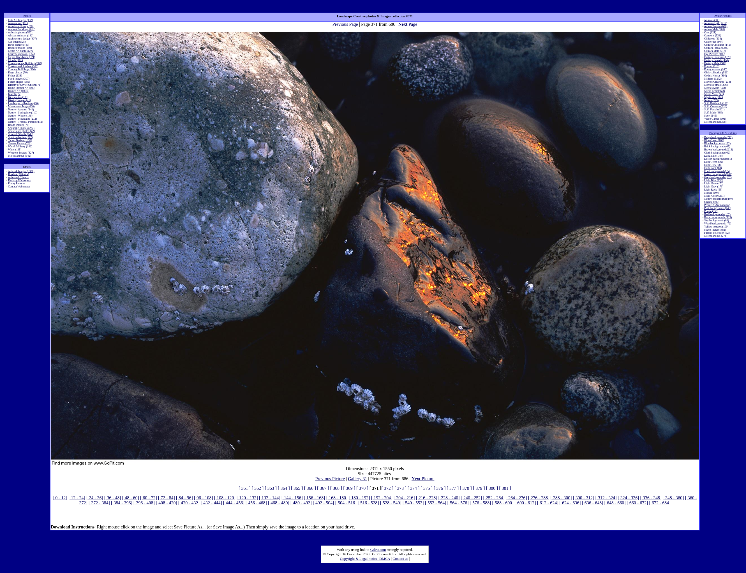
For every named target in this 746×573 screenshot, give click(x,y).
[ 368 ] (336, 488)
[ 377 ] (453, 488)
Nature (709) (711, 100)
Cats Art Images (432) (20, 20)
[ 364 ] (284, 488)
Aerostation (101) (18, 23)
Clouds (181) (15, 60)
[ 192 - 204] (381, 497)
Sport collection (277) (20, 137)
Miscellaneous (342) (19, 155)
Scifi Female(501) (714, 109)
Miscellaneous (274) (715, 235)
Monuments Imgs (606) (21, 106)
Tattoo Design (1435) (20, 140)
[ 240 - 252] (471, 497)
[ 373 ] (400, 488)
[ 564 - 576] (458, 502)
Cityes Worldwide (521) (21, 57)
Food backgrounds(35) (717, 171)
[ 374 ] (414, 488)
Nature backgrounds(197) (718, 198)
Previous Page (345, 24)
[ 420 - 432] (189, 502)
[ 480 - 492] (301, 502)
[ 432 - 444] (211, 502)
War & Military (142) (20, 146)
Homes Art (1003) (18, 90)
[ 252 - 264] (494, 497)
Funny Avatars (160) (715, 69)
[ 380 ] (492, 488)
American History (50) (20, 26)
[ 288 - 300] (561, 497)
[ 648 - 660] (615, 502)
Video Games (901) (715, 118)
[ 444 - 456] (233, 502)
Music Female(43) (714, 90)
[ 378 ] (466, 488)
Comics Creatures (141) (717, 44)
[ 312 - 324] (606, 497)
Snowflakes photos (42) (21, 131)
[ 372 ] (387, 488)
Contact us (400, 558)
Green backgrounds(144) (718, 174)
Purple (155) (711, 211)
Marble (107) (711, 192)
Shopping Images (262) (21, 127)
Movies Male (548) (715, 87)
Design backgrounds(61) (718, 158)
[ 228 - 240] (449, 497)
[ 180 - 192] (359, 497)
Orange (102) (711, 201)
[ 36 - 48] (112, 497)
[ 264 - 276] (516, 497)
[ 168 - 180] (337, 497)
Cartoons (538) (712, 35)
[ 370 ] (362, 488)
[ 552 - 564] (435, 502)
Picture (423, 478)
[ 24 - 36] (94, 497)
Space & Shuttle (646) (20, 134)
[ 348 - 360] (673, 497)
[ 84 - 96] (184, 497)
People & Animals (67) (717, 205)
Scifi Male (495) (713, 112)
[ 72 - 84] (166, 497)
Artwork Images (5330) (21, 171)
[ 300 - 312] (583, 497)
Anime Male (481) (714, 29)
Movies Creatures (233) (717, 81)
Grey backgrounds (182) (718, 177)
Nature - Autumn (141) (21, 109)
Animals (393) (712, 20)
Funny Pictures (16, 183)
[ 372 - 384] (99, 502)
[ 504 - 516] (346, 502)
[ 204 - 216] (404, 497)
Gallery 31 (357, 478)
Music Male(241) (714, 94)
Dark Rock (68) (713, 168)
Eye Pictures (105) (714, 53)
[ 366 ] (310, 488)
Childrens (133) (713, 38)
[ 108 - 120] (224, 497)
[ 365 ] (297, 488)
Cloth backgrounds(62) (717, 152)
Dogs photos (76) (17, 72)
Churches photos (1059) (21, 53)
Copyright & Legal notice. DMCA (365, 558)
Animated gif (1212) (715, 23)
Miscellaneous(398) (715, 121)
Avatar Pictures (722, 15)
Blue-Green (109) (714, 140)
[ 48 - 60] (130, 497)
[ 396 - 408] (144, 502)
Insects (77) (14, 94)
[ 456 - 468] (256, 502)
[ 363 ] (271, 488)
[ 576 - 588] (480, 502)
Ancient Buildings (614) (21, 29)
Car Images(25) (17, 41)
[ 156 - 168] (314, 497)
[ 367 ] (323, 488)
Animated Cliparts (18, 177)
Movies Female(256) (716, 84)
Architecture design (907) (22, 38)
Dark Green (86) (713, 161)
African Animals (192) (20, 35)
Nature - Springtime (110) (22, 112)
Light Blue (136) (713, 180)
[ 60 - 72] (148, 497)
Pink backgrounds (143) (717, 208)
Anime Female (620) (715, 26)
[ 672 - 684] (659, 502)
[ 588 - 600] (503, 502)
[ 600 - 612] (525, 502)
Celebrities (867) (713, 41)
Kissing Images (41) (19, 100)
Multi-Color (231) (714, 195)
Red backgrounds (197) (717, 214)
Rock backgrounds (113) (718, 217)
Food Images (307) (18, 78)
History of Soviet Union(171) (24, 84)
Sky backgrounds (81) (716, 220)
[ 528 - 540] (390, 502)
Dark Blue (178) (713, 155)
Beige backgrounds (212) (718, 137)
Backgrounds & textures (722, 132)
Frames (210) (711, 66)
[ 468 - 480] (278, 502)
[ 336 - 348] (650, 497)
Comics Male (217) (715, 50)
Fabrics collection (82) (717, 232)
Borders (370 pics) (18, 174)
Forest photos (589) (19, 81)
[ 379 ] (479, 488)
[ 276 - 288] (538, 497)
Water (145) (15, 149)
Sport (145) (710, 115)
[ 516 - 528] (368, 502)
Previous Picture (330, 478)
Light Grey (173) (713, 186)
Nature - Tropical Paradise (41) (25, 121)
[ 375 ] (427, 488)
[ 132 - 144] (269, 497)
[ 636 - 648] (592, 502)
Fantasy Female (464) (716, 60)
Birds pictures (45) (18, 44)
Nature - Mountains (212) (22, 118)
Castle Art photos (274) (21, 50)
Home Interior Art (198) (21, 87)
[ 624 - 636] (570, 502)
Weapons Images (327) (21, 152)
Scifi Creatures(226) (715, 106)
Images (27, 15)
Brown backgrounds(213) (718, 149)
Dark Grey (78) (713, 164)
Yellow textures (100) (716, 226)
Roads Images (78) (18, 124)
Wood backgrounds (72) (717, 223)
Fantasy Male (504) (715, 63)
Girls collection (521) (716, 72)
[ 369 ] (349, 488)
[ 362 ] (258, 488)
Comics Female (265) (716, 47)
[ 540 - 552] (413, 502)
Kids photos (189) (18, 97)
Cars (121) (710, 32)
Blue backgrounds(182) (717, 143)
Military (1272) (713, 78)
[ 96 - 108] (203, 497)
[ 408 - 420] (166, 502)
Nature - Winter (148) (20, 115)
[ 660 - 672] (637, 502)
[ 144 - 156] (292, 497)
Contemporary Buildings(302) (25, 63)
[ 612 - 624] (547, 502)
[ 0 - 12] (60, 497)
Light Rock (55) (713, 189)
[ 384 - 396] (121, 502)
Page (407, 24)
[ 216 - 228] (426, 497)
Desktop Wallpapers (19, 180)
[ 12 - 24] (76, 497)
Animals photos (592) (20, 32)
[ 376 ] (440, 488)
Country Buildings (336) (22, 69)
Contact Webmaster (19, 186)
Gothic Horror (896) (715, 75)
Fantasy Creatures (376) (717, 57)
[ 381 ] (505, 488)
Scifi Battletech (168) (716, 103)
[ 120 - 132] (247, 497)
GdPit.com (378, 550)
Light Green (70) (713, 183)
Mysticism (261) (713, 97)
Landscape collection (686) (23, 103)
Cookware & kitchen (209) (23, 66)
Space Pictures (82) (715, 229)
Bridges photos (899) (20, 47)
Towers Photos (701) (19, 143)
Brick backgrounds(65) (717, 146)
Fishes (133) (15, 75)
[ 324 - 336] (628, 497)
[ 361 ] (245, 488)
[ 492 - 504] (323, 502)
